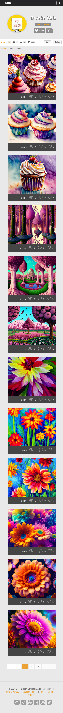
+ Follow (57, 42)
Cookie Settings (29, 692)
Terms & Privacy (11, 692)
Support (31, 695)
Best (11, 49)
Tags (42, 692)
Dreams (6, 42)
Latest (3, 49)
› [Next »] (49, 666)
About (19, 49)
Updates (52, 692)
